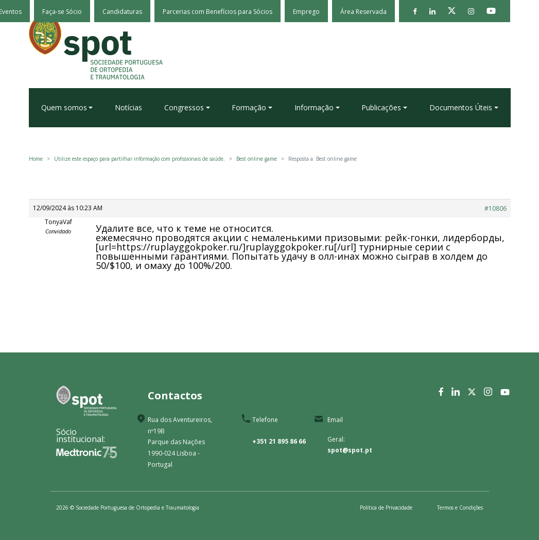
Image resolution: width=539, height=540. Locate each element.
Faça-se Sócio (62, 11)
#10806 (495, 208)
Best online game (256, 158)
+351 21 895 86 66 (279, 441)
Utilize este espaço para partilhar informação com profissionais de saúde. (139, 158)
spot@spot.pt (349, 450)
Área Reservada (363, 11)
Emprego (306, 11)
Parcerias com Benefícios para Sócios (217, 11)
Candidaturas (122, 11)
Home (36, 158)
